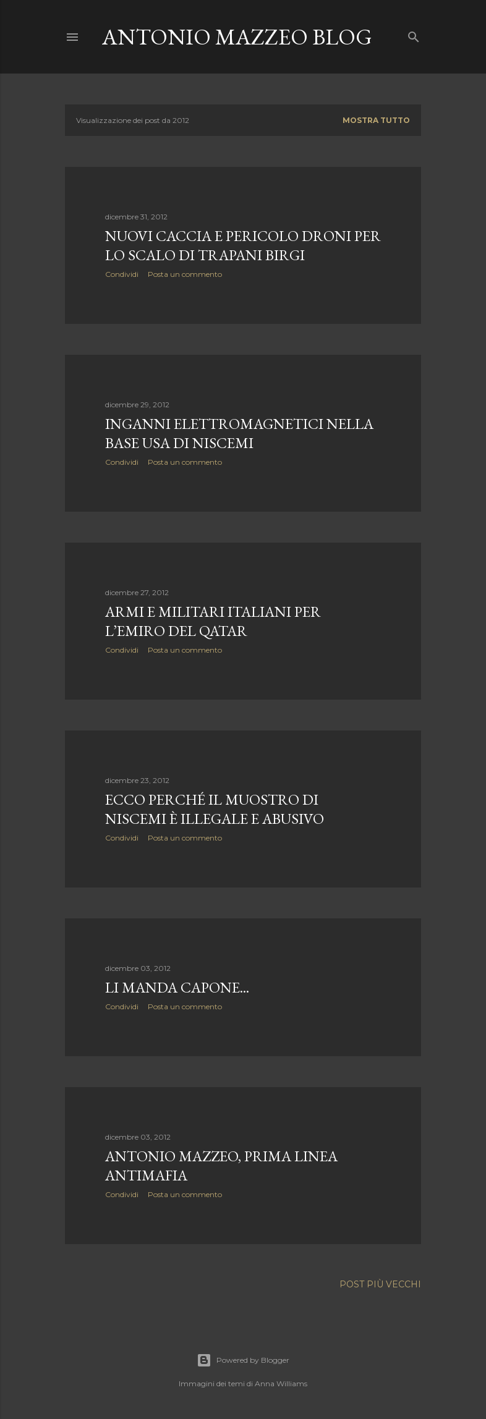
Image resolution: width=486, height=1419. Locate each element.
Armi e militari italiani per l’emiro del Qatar (213, 621)
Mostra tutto (376, 120)
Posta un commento (185, 274)
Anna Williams (281, 1383)
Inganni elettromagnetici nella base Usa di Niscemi (239, 433)
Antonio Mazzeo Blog (237, 36)
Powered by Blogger (243, 1360)
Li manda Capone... (177, 987)
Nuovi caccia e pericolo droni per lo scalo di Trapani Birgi (243, 245)
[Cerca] (413, 34)
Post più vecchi (380, 1284)
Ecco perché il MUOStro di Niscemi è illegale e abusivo (214, 809)
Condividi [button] (122, 274)
